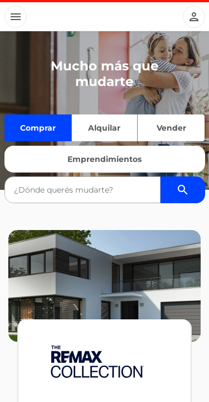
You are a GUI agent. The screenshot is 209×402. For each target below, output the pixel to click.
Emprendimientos (104, 159)
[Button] (15, 17)
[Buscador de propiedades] (183, 189)
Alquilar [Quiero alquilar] (104, 128)
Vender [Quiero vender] (171, 128)
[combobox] (82, 189)
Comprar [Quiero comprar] (38, 128)
